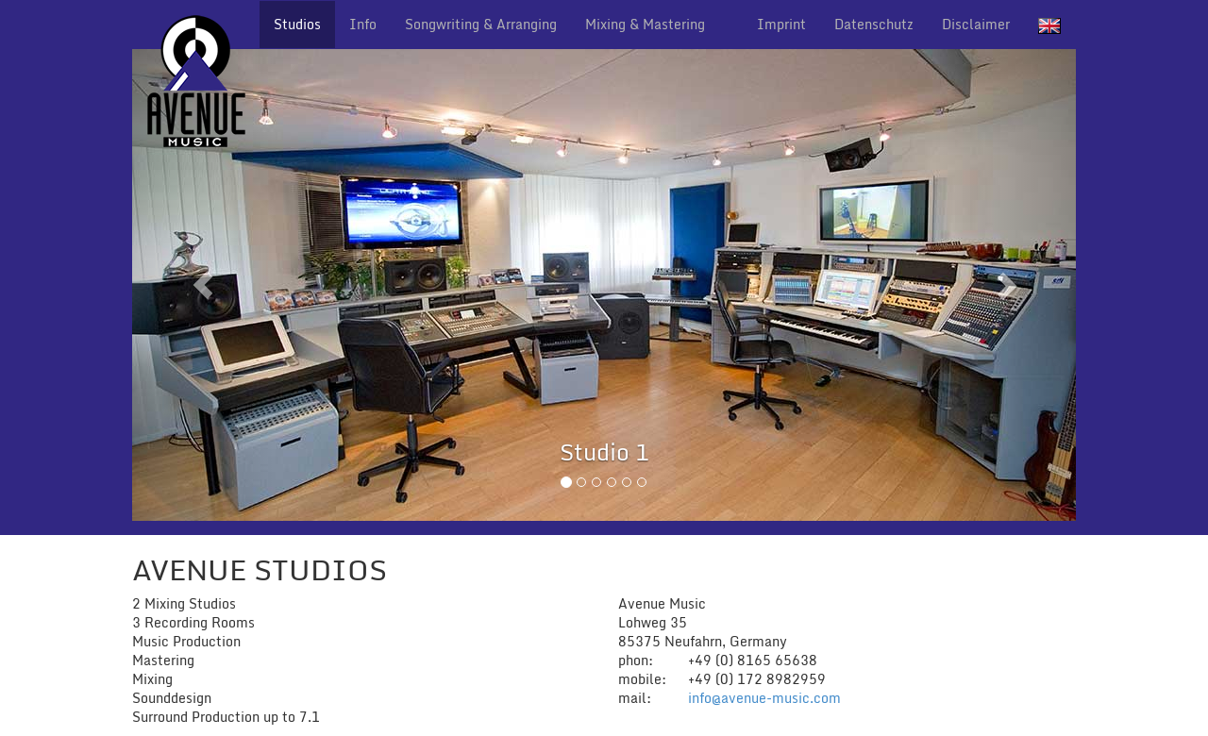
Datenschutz (874, 24)
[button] (203, 285)
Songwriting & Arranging (481, 24)
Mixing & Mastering (645, 24)
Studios (297, 24)
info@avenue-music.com (764, 698)
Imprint (781, 24)
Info (363, 24)
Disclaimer (976, 24)
